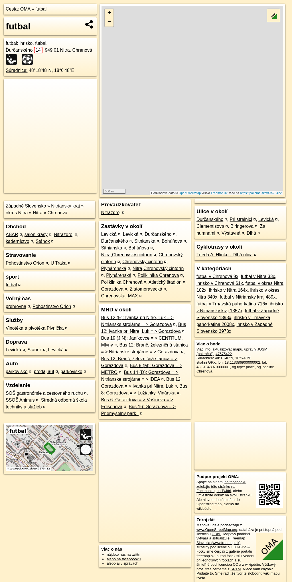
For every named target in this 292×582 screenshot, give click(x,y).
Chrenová (57, 212)
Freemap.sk (219, 193)
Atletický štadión (165, 282)
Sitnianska (144, 241)
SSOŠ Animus (20, 400)
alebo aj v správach (122, 563)
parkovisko (16, 371)
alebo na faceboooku (124, 559)
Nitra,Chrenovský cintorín (126, 254)
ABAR (12, 234)
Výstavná (231, 233)
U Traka (58, 263)
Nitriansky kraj (65, 206)
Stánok (43, 241)
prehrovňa (16, 306)
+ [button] (109, 13)
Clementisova (210, 226)
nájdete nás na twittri (123, 554)
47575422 (224, 354)
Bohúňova (172, 241)
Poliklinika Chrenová (158, 275)
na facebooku (235, 482)
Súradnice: (17, 70)
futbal (40, 9)
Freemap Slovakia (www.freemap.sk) (220, 540)
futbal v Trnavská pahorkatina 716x (231, 303)
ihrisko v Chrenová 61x (219, 283)
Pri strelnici (241, 219)
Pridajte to (204, 573)
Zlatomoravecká (146, 289)
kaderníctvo (17, 241)
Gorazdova (112, 289)
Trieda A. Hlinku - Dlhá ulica (224, 254)
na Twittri (223, 491)
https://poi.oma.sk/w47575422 (261, 193)
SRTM (235, 569)
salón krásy (36, 234)
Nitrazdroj (63, 234)
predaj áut (44, 371)
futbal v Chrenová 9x (217, 276)
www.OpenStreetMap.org (216, 529)
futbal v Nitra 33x (258, 276)
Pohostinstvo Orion (25, 263)
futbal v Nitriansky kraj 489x (248, 297)
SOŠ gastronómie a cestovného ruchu (44, 393)
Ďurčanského (24, 50)
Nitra (37, 212)
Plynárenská (113, 268)
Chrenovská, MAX (119, 295)
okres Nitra (17, 212)
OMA (25, 9)
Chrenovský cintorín (142, 261)
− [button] (109, 22)
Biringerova (242, 226)
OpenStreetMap (190, 193)
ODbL (216, 534)
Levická (13, 349)
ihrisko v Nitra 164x (228, 290)
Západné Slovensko (26, 206)
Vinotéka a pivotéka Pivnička (35, 328)
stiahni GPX (206, 362)
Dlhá (251, 233)
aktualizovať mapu (227, 349)
